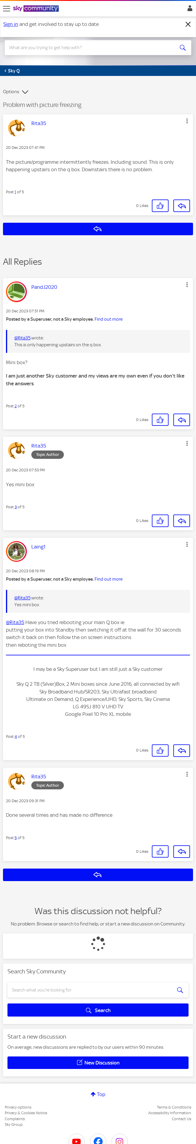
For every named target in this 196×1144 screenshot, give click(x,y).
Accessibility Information (169, 1113)
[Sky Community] (37, 8)
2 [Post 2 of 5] (16, 406)
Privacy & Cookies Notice (26, 1113)
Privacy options (18, 1107)
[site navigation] (6, 9)
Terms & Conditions (174, 1107)
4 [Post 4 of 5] (16, 736)
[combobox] (88, 47)
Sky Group (14, 1124)
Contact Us (181, 1119)
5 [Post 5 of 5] (16, 838)
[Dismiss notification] (188, 24)
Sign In (188, 9)
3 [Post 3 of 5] (16, 507)
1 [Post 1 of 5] (15, 192)
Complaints (15, 1119)
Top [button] (101, 1094)
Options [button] (11, 91)
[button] (187, 121)
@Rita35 (22, 338)
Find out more (109, 319)
